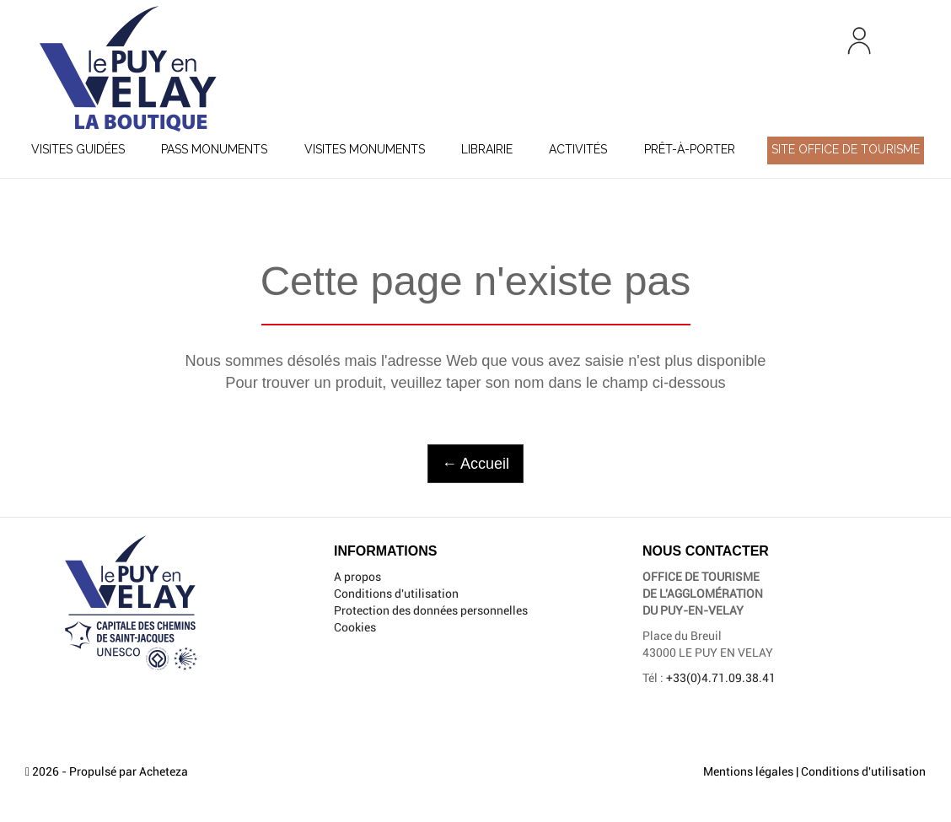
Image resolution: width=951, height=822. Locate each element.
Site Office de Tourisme (845, 149)
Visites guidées (78, 149)
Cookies (355, 627)
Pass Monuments (214, 149)
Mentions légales (748, 771)
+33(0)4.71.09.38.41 (721, 678)
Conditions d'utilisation (396, 593)
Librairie (487, 149)
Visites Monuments (364, 149)
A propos (357, 576)
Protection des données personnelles (431, 610)
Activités (578, 149)
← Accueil (475, 463)
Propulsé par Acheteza (128, 771)
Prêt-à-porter (689, 149)
